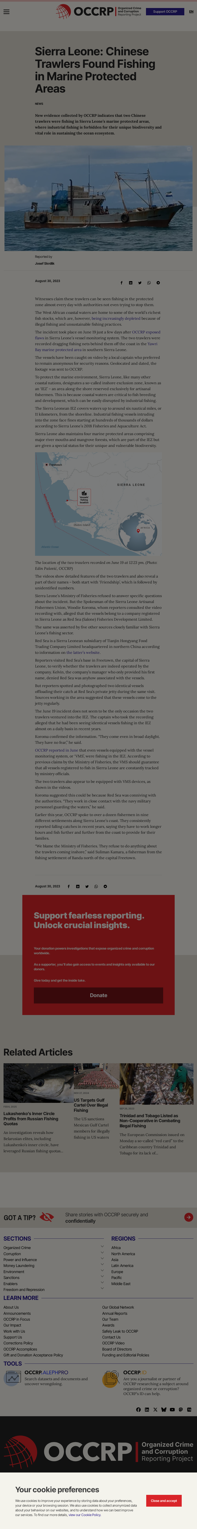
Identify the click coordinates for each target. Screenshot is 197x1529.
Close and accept (164, 1501)
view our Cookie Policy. (85, 1515)
